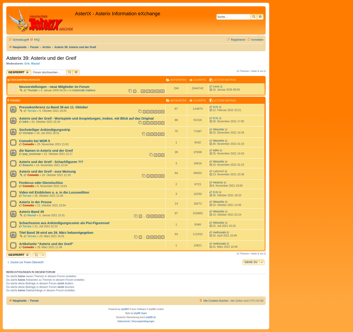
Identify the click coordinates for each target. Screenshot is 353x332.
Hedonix (218, 182)
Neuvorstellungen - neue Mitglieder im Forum (54, 87)
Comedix (28, 144)
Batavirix (28, 165)
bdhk (25, 121)
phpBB (124, 309)
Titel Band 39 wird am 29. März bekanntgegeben (56, 232)
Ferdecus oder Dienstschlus (41, 183)
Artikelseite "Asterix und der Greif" (46, 244)
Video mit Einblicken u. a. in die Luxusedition (54, 192)
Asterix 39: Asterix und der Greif (41, 58)
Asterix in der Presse (35, 202)
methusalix (219, 232)
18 (153, 91)
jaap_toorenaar (32, 154)
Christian (28, 133)
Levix (216, 86)
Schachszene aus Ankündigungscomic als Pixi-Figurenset (64, 223)
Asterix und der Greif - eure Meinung (47, 171)
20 (162, 91)
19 (157, 91)
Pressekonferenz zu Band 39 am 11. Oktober (53, 107)
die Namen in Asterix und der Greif (46, 150)
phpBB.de (151, 317)
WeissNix (218, 129)
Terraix (31, 110)
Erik (27, 63)
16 (143, 91)
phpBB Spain (140, 313)
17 (148, 91)
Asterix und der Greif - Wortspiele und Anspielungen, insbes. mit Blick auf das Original (86, 118)
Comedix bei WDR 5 (34, 141)
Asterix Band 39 (31, 212)
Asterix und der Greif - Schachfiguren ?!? (51, 162)
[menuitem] (34, 40)
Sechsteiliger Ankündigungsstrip (44, 129)
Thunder (32, 90)
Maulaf (35, 63)
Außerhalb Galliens (83, 90)
